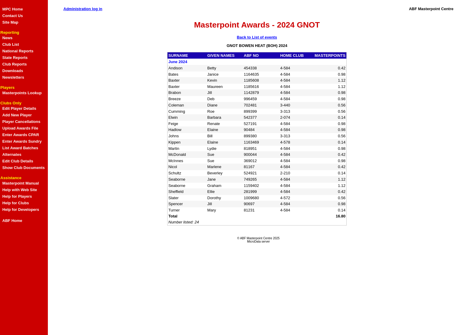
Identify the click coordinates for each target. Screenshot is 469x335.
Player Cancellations (21, 121)
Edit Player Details (19, 108)
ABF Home (12, 220)
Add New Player (17, 115)
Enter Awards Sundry (22, 141)
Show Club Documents (23, 167)
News (7, 38)
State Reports (15, 57)
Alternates (12, 154)
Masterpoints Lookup (22, 93)
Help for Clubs (15, 203)
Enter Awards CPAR (20, 135)
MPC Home (12, 9)
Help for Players (17, 196)
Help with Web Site (19, 190)
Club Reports (14, 64)
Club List (10, 44)
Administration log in (82, 9)
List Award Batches (20, 148)
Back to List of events (257, 37)
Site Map (10, 22)
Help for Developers (20, 209)
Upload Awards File (20, 128)
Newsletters (13, 77)
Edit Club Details (17, 161)
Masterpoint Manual (20, 183)
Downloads (12, 70)
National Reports (18, 51)
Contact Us (12, 15)
